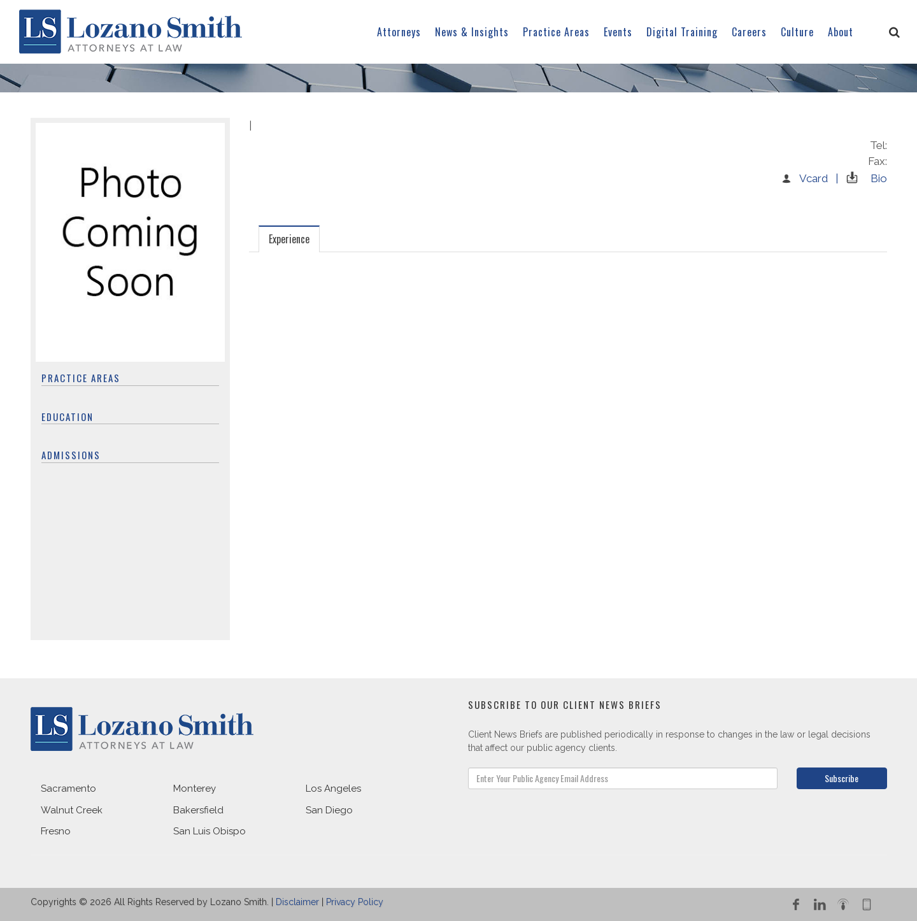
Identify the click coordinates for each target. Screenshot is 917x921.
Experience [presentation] (289, 238)
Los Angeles (333, 788)
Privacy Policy (354, 902)
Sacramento (68, 788)
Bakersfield (198, 810)
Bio (864, 178)
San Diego (329, 810)
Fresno (56, 831)
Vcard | (809, 178)
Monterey (194, 788)
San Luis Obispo (209, 831)
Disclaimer (297, 902)
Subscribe (841, 778)
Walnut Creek (72, 810)
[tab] (289, 238)
